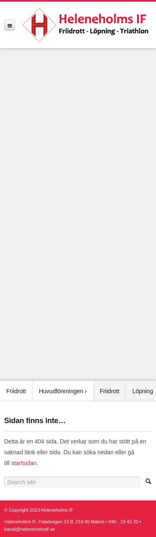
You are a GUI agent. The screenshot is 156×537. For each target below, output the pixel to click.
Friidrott (16, 391)
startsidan (24, 463)
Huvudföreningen (61, 391)
